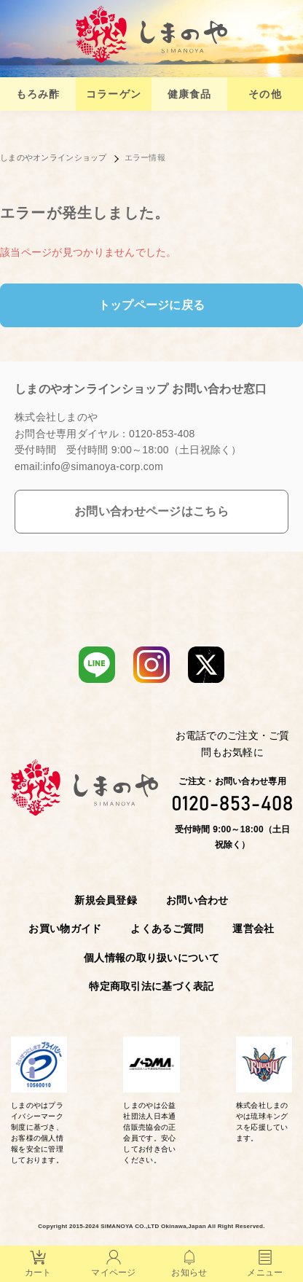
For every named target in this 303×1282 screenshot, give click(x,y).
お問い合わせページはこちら (151, 511)
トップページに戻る (151, 305)
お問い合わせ (197, 900)
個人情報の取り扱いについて (151, 958)
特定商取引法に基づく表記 (151, 986)
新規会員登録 (105, 900)
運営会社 (253, 928)
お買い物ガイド (64, 928)
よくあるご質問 (166, 928)
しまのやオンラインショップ (53, 157)
